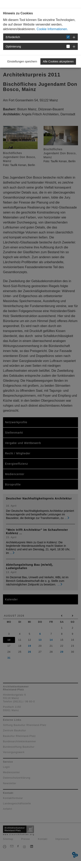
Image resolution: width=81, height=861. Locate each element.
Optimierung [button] (13, 46)
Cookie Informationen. (52, 29)
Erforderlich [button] (13, 37)
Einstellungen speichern (22, 61)
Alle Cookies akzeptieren (58, 61)
